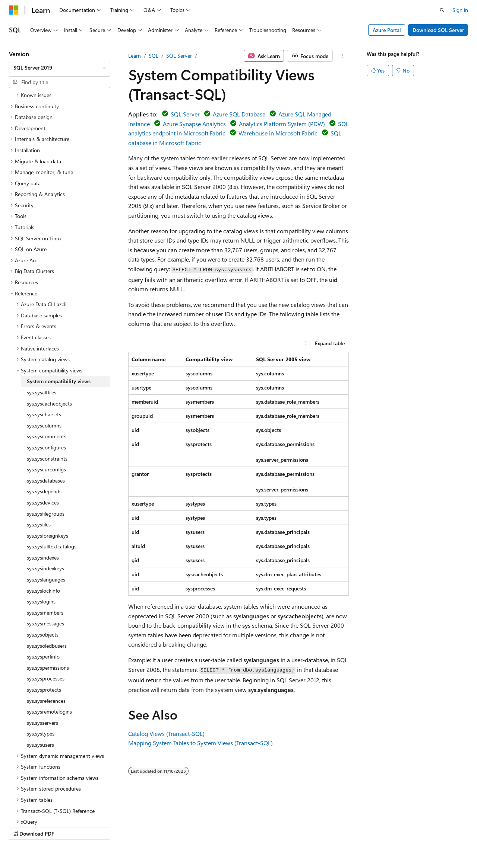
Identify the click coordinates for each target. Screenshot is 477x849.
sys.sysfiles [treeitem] (39, 459)
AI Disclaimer (24, 826)
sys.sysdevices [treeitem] (43, 437)
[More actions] (342, 56)
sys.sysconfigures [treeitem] (46, 382)
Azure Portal (387, 29)
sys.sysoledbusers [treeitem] (47, 580)
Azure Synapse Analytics (194, 124)
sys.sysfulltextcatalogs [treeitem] (51, 481)
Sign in (460, 9)
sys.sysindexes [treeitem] (43, 492)
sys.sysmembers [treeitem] (45, 547)
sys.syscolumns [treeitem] (44, 360)
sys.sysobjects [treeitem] (43, 569)
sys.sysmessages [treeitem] (45, 558)
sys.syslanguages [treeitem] (46, 514)
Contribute (133, 826)
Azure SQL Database (239, 114)
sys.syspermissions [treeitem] (48, 602)
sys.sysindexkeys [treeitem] (45, 503)
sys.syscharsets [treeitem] (44, 349)
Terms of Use (200, 826)
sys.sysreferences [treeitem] (46, 636)
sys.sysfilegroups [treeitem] (45, 448)
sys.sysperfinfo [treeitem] (43, 591)
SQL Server (179, 55)
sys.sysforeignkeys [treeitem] (47, 470)
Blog (102, 826)
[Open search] (442, 10)
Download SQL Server (438, 29)
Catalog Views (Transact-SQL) (166, 733)
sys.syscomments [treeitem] (46, 371)
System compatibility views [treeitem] (59, 316)
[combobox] (59, 68)
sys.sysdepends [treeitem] (44, 426)
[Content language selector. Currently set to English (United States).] (43, 808)
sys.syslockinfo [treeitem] (43, 525)
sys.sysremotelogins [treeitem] (49, 646)
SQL (153, 55)
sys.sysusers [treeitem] (40, 679)
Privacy (163, 826)
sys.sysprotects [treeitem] (44, 624)
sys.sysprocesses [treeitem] (45, 613)
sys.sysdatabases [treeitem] (46, 415)
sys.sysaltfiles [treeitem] (41, 327)
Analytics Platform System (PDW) (282, 124)
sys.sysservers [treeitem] (42, 657)
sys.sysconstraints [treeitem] (47, 393)
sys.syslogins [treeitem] (41, 536)
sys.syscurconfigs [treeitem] (46, 404)
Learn (134, 55)
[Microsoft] (14, 10)
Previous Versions (68, 826)
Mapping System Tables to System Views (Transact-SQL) (200, 743)
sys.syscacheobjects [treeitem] (49, 338)
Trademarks (237, 826)
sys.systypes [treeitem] (40, 668)
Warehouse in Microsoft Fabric (278, 133)
